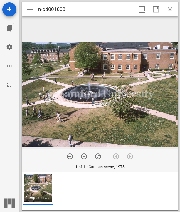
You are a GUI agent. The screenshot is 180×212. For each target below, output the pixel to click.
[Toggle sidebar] (30, 9)
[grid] (100, 191)
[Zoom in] (70, 156)
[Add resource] (9, 9)
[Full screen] (9, 85)
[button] (38, 188)
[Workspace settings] (9, 47)
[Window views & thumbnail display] (142, 9)
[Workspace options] (9, 66)
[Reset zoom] (98, 156)
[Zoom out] (84, 156)
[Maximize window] (156, 9)
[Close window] (170, 9)
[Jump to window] (9, 28)
